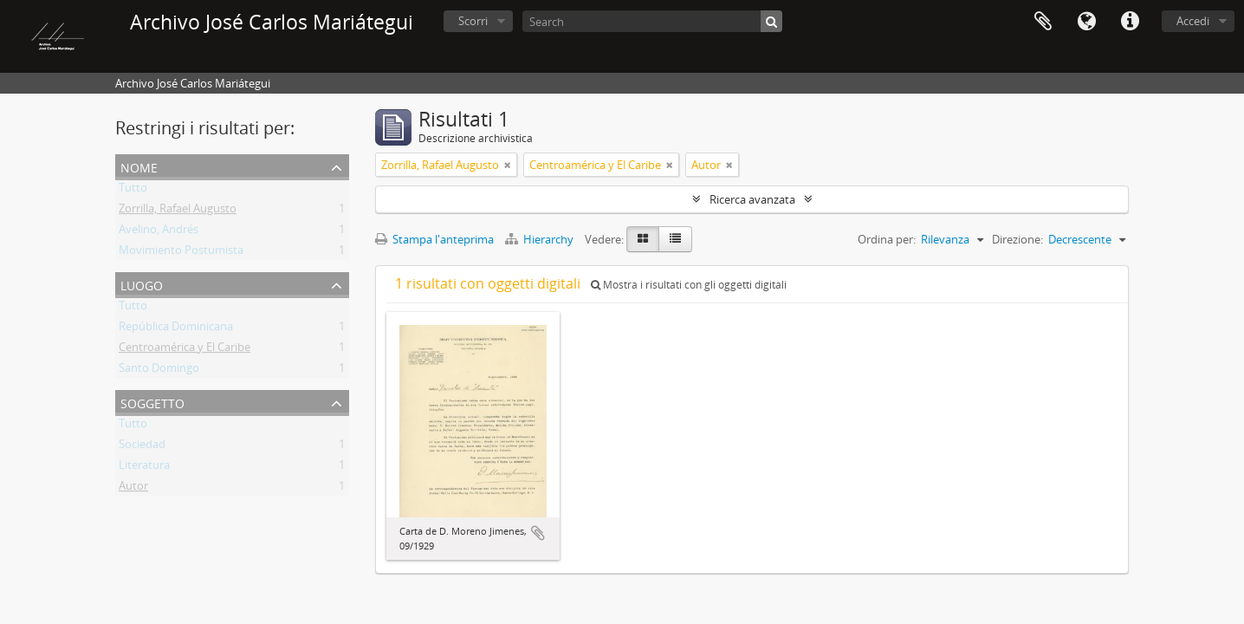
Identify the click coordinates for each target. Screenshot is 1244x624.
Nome (139, 166)
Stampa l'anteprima (434, 239)
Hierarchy (540, 239)
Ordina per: (887, 239)
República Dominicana (176, 329)
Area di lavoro (1043, 21)
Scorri (473, 21)
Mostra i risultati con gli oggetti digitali (689, 284)
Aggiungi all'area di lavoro (538, 533)
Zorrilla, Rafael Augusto (177, 211)
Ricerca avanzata (752, 199)
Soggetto (152, 401)
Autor (133, 489)
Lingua (1086, 21)
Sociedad (142, 447)
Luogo (141, 284)
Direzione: (1017, 239)
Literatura (144, 468)
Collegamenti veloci (1129, 21)
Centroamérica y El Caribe (184, 350)
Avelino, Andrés (158, 232)
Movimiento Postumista (181, 253)
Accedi (1192, 21)
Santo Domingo (159, 371)
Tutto (133, 190)
